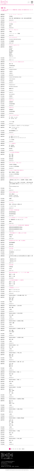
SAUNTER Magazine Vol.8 (14, 45)
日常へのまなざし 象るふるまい (15, 162)
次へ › (20, 448)
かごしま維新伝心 (12, 143)
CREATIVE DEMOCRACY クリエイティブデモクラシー (19, 177)
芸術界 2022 (11, 107)
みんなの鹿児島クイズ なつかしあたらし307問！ (18, 217)
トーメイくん (11, 134)
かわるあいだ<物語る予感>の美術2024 (16, 170)
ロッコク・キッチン (13, 22)
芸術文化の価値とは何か (13, 192)
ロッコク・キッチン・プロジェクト (15, 14)
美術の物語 (11, 248)
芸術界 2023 (11, 100)
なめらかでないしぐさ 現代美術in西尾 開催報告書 (19, 225)
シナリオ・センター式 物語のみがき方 (16, 61)
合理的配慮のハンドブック (14, 287)
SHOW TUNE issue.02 (13, 37)
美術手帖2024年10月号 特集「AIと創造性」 (17, 240)
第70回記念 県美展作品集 (14, 210)
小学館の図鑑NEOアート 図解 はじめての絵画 (17, 232)
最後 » (23, 448)
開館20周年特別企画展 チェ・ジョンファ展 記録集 (19, 272)
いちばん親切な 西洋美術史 (14, 152)
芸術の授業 (11, 264)
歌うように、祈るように (13, 29)
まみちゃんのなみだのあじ (14, 115)
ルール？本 (11, 202)
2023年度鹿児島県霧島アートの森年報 (16, 280)
